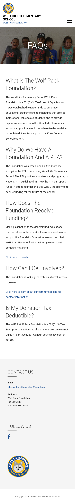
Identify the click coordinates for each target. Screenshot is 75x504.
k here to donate (19, 257)
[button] (71, 22)
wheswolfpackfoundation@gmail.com (26, 387)
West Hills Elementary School (22, 17)
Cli (7, 257)
